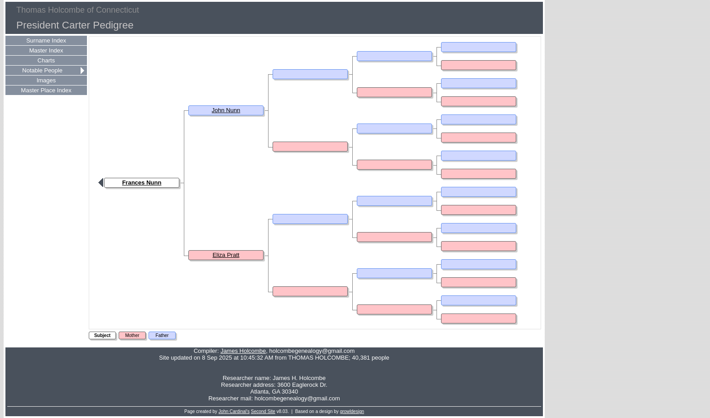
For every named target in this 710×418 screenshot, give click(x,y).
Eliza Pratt (225, 255)
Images (46, 80)
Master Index (46, 50)
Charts (46, 60)
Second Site (263, 411)
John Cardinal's (234, 411)
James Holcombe (243, 350)
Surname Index (46, 40)
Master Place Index (46, 90)
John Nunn (226, 110)
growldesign (352, 411)
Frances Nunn (142, 182)
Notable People (42, 70)
